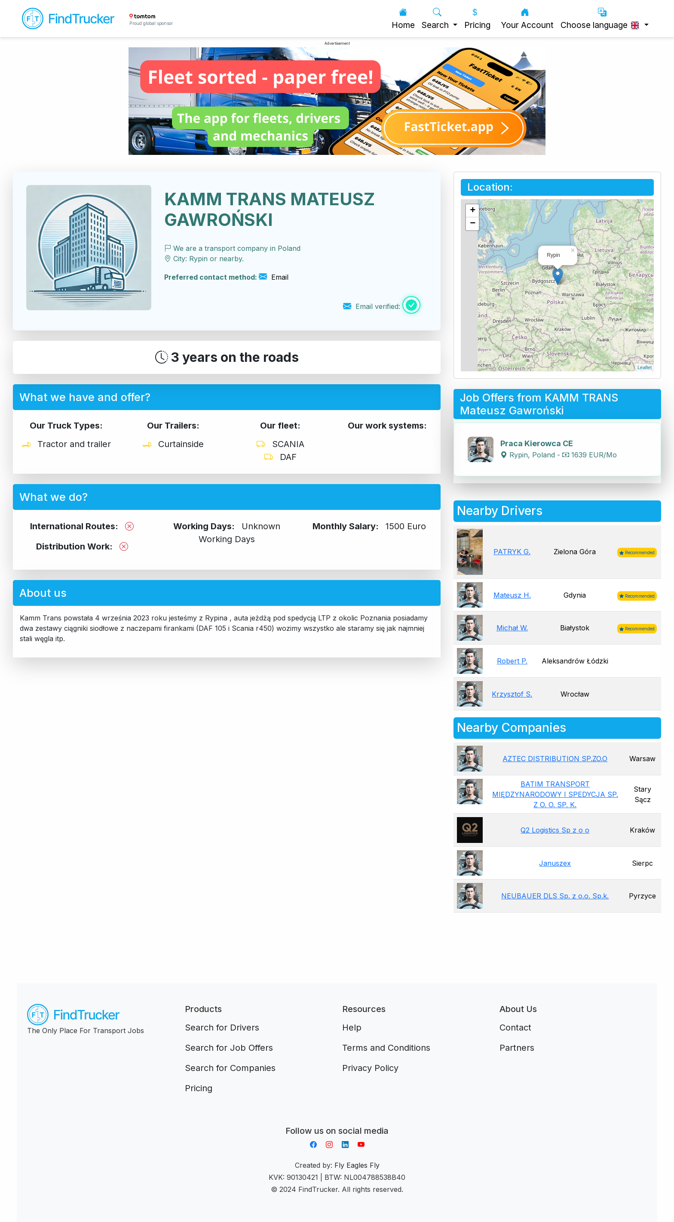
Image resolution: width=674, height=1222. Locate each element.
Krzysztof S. (512, 694)
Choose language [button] (601, 18)
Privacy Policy (370, 1068)
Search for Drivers (222, 1027)
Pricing (477, 18)
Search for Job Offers (229, 1048)
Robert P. (512, 661)
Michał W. (512, 627)
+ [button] (472, 210)
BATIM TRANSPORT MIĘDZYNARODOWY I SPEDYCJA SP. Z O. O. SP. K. (555, 794)
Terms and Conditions (386, 1048)
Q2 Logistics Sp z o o (555, 830)
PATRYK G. (511, 551)
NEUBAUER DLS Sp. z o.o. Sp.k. (555, 896)
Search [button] (436, 18)
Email (273, 277)
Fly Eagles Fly (357, 1165)
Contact (515, 1027)
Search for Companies (230, 1068)
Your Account (527, 18)
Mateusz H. (512, 595)
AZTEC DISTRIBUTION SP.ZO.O (554, 758)
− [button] (472, 223)
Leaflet (644, 367)
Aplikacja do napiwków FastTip (337, 1120)
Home (403, 18)
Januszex (555, 863)
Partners (516, 1048)
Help (352, 1027)
